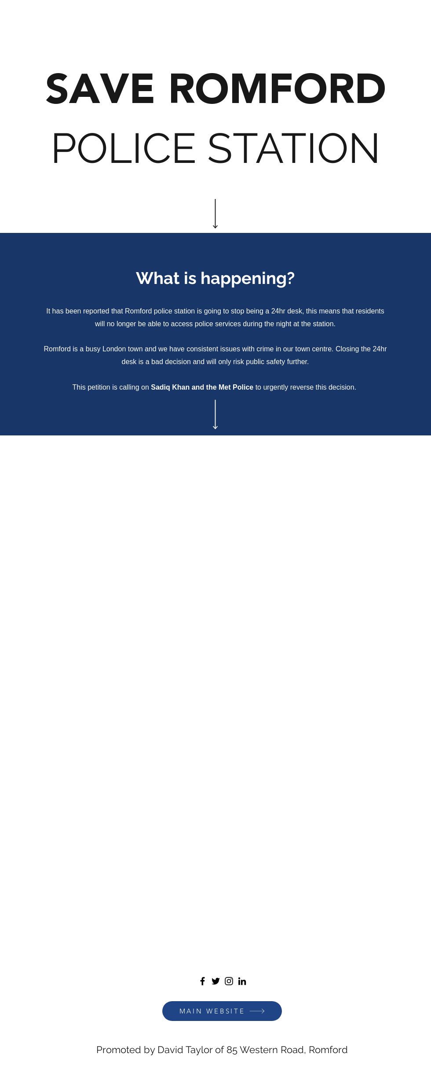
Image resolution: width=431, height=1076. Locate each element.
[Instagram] (228, 981)
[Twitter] (215, 981)
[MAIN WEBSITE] (222, 1011)
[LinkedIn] (242, 981)
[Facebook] (202, 981)
